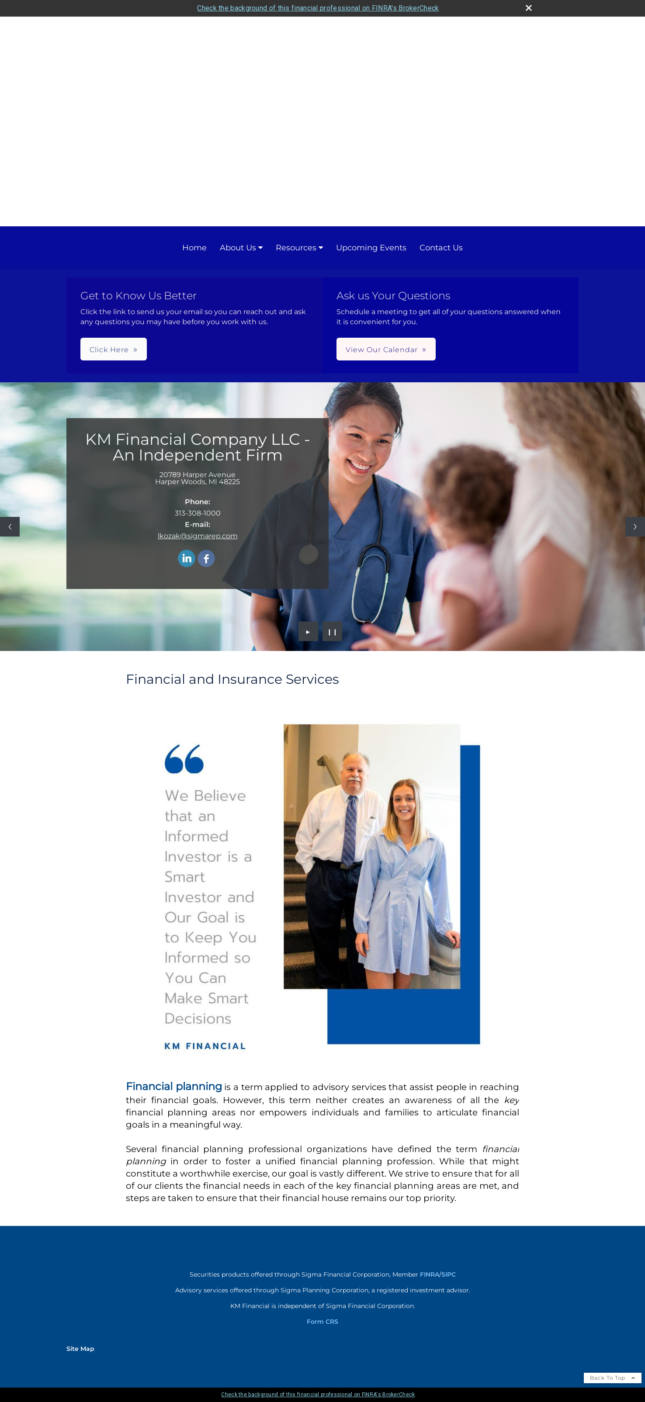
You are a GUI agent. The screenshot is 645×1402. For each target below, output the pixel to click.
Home (194, 248)
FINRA (429, 1274)
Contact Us (441, 248)
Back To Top (612, 1377)
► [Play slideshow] (308, 631)
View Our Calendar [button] (382, 350)
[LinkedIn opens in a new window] (186, 567)
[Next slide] (635, 527)
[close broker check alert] (528, 7)
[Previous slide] (10, 527)
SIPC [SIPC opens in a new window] (448, 1274)
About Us (238, 248)
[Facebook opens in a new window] (206, 567)
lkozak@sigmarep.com (198, 544)
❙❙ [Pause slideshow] (332, 631)
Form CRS (322, 1322)
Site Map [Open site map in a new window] (80, 1349)
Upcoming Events (371, 248)
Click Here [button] (109, 350)
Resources (296, 248)
